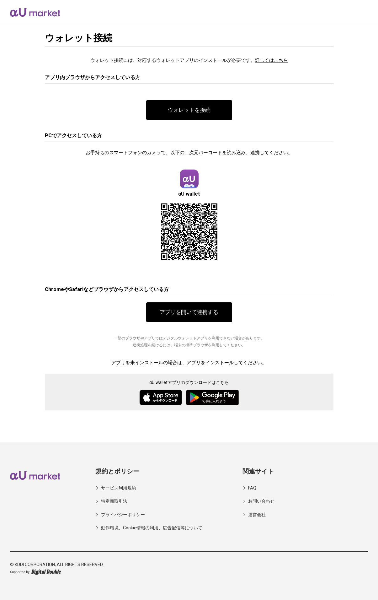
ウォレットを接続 (189, 110)
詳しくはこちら (271, 60)
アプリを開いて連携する (189, 312)
